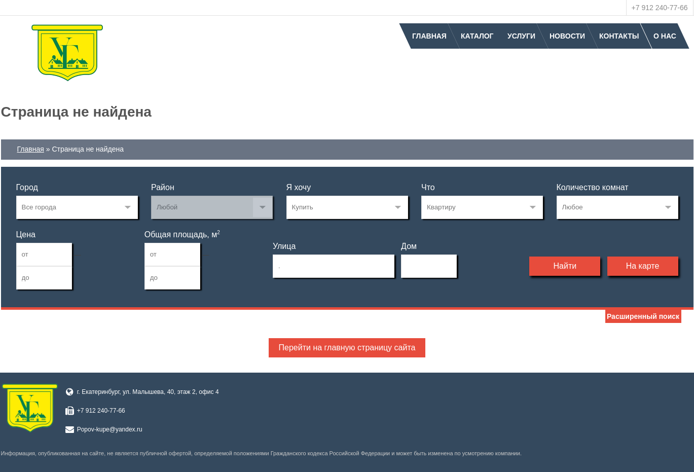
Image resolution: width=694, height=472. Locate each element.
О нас (664, 36)
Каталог (477, 36)
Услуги (521, 36)
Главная (429, 36)
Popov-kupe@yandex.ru (109, 429)
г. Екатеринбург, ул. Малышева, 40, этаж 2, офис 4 (148, 391)
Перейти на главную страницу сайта (347, 347)
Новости (567, 36)
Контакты (619, 36)
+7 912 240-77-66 (660, 8)
